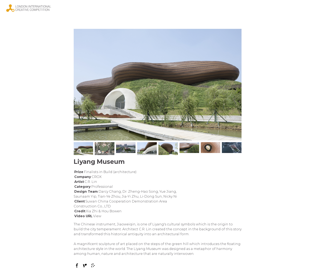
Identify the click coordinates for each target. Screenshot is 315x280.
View (97, 216)
